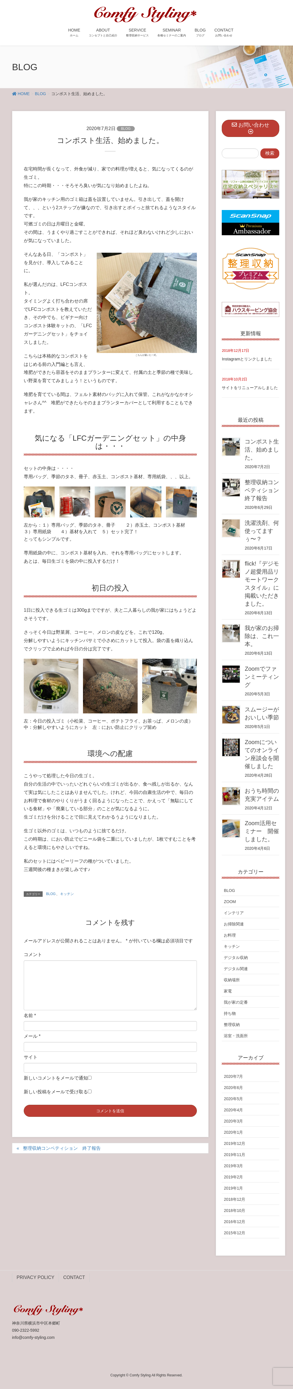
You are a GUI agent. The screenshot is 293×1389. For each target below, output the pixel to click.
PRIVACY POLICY (35, 1277)
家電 (228, 991)
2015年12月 (234, 1233)
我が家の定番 (236, 1002)
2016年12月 (234, 1221)
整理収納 (232, 1024)
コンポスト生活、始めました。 (262, 449)
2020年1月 (233, 1132)
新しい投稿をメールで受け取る (56, 1091)
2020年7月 (233, 1076)
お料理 (230, 935)
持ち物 (230, 1013)
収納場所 (232, 980)
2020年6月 (233, 1087)
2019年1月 (233, 1188)
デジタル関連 (236, 968)
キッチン (67, 894)
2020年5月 (233, 1098)
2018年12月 (234, 1199)
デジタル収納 (236, 957)
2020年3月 (233, 1121)
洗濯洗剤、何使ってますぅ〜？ (262, 531)
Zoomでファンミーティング (262, 677)
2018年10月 (234, 1210)
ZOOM (230, 901)
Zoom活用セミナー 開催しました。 (262, 831)
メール (32, 1036)
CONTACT (74, 1277)
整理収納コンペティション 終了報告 (62, 1148)
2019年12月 (234, 1143)
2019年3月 (233, 1166)
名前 (30, 1015)
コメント (33, 954)
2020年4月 (233, 1110)
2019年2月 (233, 1177)
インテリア (234, 913)
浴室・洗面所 (236, 1035)
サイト (30, 1057)
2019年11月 (234, 1154)
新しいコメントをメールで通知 (56, 1078)
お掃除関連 (234, 924)
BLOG (125, 129)
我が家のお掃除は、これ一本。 (262, 636)
